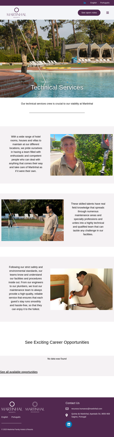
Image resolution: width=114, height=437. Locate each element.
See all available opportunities (19, 371)
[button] (107, 13)
